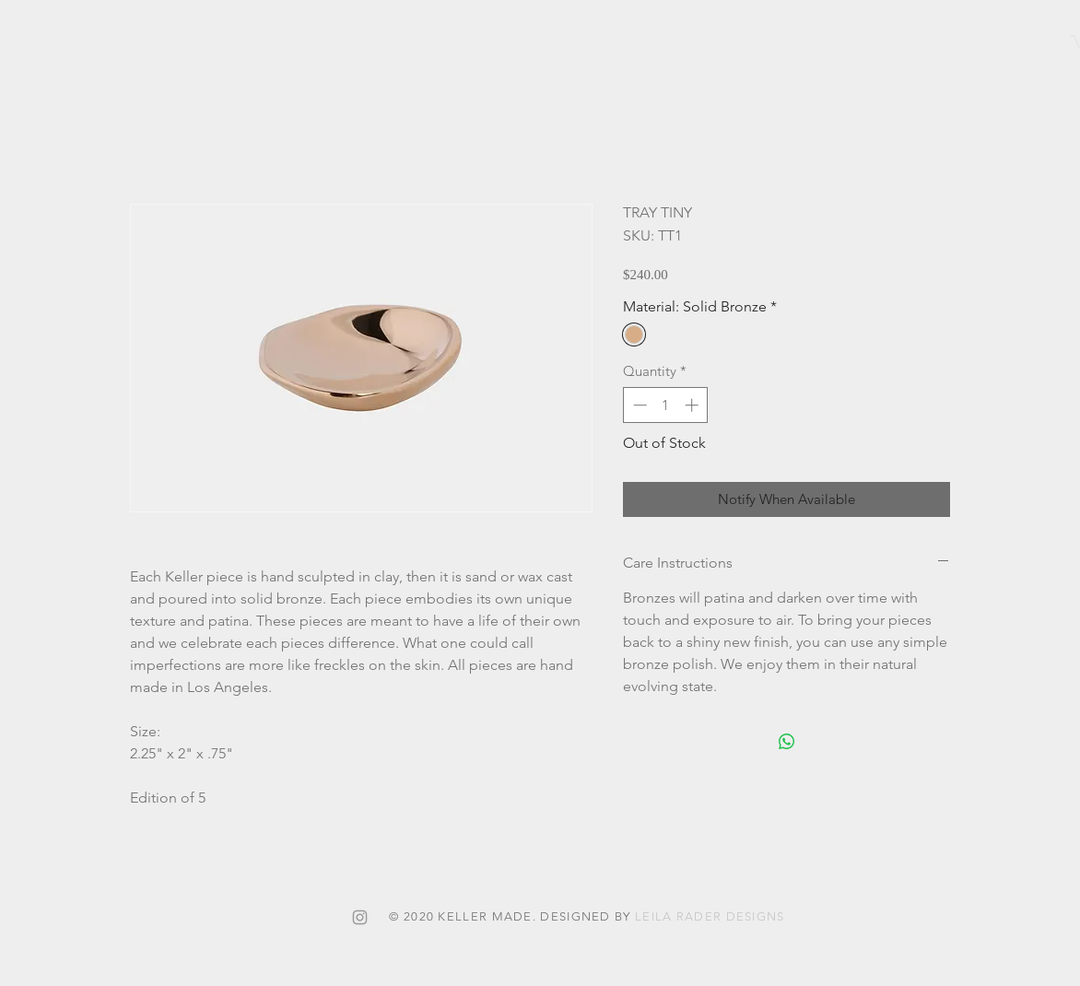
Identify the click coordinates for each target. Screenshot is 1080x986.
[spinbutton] (666, 405)
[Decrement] (638, 405)
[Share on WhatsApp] (787, 742)
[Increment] (693, 405)
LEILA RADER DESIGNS (710, 916)
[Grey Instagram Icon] (360, 917)
